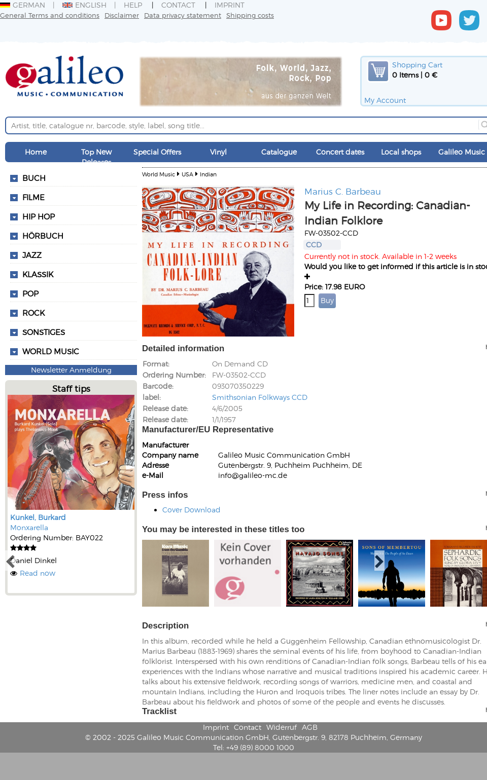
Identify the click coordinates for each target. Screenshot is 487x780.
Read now (37, 573)
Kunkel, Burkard (38, 517)
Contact (178, 5)
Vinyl (218, 151)
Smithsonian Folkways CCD (259, 397)
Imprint (230, 5)
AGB (310, 727)
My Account (385, 100)
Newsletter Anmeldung (71, 369)
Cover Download (191, 509)
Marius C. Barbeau (342, 191)
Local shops (401, 151)
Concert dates (340, 151)
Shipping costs (250, 15)
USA (187, 174)
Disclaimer (122, 15)
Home (36, 151)
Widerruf (281, 727)
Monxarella (29, 527)
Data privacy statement (182, 15)
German (22, 5)
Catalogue (279, 151)
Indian (208, 174)
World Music (50, 351)
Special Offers (157, 151)
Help (133, 5)
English (84, 5)
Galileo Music (461, 151)
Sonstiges (43, 332)
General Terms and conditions (49, 15)
